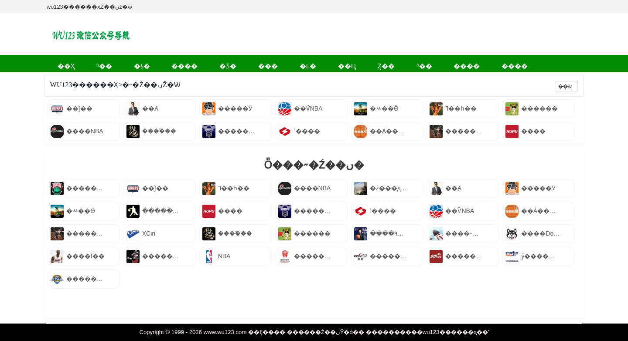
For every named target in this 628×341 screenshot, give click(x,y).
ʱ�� (90, 63)
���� (153, 63)
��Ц (280, 63)
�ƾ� (119, 63)
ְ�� (188, 80)
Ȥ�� (310, 63)
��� (219, 63)
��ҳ (61, 63)
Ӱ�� (516, 63)
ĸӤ (166, 80)
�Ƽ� (188, 63)
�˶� (488, 63)
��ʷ (215, 80)
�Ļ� (250, 63)
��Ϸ (141, 80)
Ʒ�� (244, 80)
